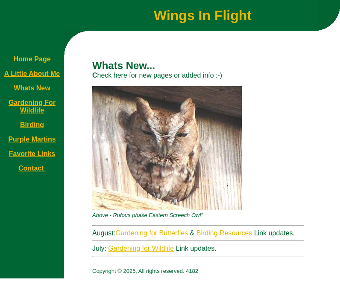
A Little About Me (32, 73)
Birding (32, 124)
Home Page (31, 59)
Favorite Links (32, 153)
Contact (32, 168)
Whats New (32, 88)
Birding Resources (224, 233)
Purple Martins (32, 139)
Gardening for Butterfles (151, 233)
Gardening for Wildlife (141, 248)
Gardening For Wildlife (32, 106)
